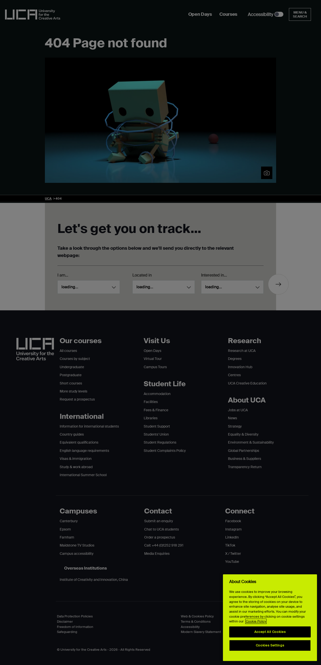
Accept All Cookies (270, 632)
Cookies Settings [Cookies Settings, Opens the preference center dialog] (270, 645)
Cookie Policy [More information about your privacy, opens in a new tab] (256, 621)
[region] (270, 617)
